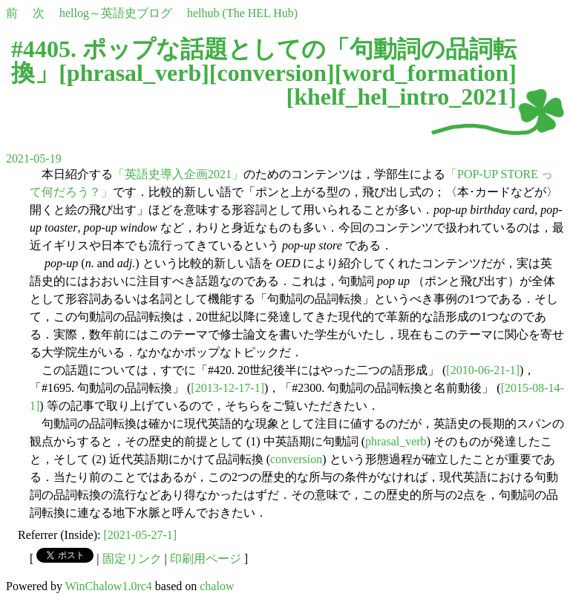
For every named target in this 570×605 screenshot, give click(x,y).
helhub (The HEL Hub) (242, 13)
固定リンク (132, 558)
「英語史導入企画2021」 (178, 174)
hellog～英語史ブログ (115, 13)
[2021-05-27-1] (140, 535)
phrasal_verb (134, 72)
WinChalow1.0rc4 (108, 586)
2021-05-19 (34, 158)
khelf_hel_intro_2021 (401, 96)
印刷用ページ (205, 558)
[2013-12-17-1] (227, 388)
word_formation (425, 72)
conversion (272, 72)
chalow (217, 586)
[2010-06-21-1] (483, 370)
